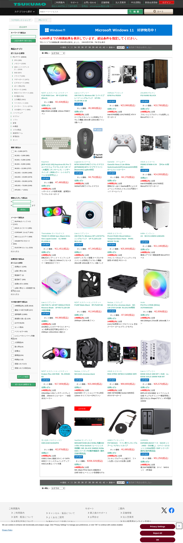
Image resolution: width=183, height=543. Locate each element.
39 (93, 47)
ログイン (166, 2)
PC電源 (19, 96)
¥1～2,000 (19, 151)
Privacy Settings (157, 526)
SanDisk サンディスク (83, 440)
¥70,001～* (19, 190)
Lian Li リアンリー (81, 93)
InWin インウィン (147, 233)
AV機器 (16, 126)
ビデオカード (21, 83)
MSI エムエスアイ (21, 236)
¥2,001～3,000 (20, 155)
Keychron (45, 162)
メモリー (20, 63)
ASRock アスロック (115, 93)
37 (86, 47)
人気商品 (17, 342)
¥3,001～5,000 (20, 160)
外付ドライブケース (23, 93)
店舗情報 (105, 2)
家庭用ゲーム (18, 133)
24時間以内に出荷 (22, 306)
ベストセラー (19, 331)
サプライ (16, 116)
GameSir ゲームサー (116, 162)
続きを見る (15, 251)
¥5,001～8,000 (20, 164)
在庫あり (18, 266)
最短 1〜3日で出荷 (22, 310)
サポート (75, 2)
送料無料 (19, 314)
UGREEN (144, 440)
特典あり (17, 359)
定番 (15, 351)
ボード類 (19, 86)
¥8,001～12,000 (21, 168)
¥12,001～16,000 (21, 172)
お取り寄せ (18, 271)
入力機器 (20, 99)
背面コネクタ (19, 364)
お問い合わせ (90, 2)
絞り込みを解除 (17, 53)
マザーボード (21, 79)
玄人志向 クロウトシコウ (51, 440)
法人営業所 (121, 2)
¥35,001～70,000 (21, 185)
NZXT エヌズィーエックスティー (54, 93)
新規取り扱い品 (21, 318)
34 (75, 47)
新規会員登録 (151, 2)
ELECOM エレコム (22, 247)
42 (104, 47)
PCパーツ (43, 20)
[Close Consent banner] (179, 526)
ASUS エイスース (21, 228)
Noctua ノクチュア (114, 302)
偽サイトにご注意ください (60, 521)
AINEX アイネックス (115, 440)
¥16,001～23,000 (21, 177)
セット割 (17, 327)
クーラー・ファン (23, 106)
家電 (15, 123)
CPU (18, 60)
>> (113, 47)
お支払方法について (22, 521)
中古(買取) (136, 2)
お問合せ (93, 517)
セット (15, 140)
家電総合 (16, 136)
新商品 (17, 355)
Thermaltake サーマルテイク (52, 233)
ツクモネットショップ (21, 20)
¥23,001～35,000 (21, 181)
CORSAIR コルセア (22, 232)
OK (157, 540)
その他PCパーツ (22, 109)
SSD (18, 73)
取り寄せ (17, 347)
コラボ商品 (17, 130)
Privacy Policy (7, 530)
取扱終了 (17, 275)
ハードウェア (18, 113)
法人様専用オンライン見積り (136, 521)
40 (97, 47)
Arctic (142, 302)
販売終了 (18, 279)
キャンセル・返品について (60, 513)
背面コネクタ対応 (21, 368)
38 (89, 47)
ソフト (15, 120)
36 (82, 47)
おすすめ (17, 323)
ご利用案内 (59, 2)
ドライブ (19, 76)
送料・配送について (22, 517)
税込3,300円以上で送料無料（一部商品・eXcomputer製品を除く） (82, 6)
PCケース (20, 89)
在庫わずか (19, 284)
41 (100, 47)
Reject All (157, 533)
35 (79, 47)
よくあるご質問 (55, 517)
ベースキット (21, 103)
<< (61, 47)
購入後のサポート (98, 513)
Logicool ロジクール (82, 162)
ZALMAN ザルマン (147, 93)
